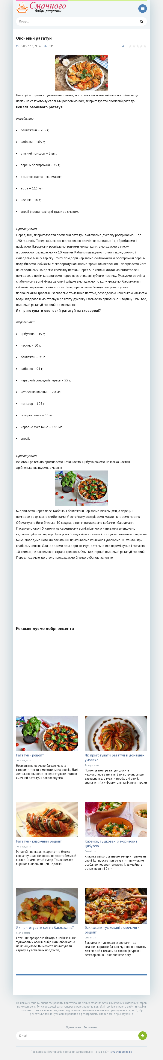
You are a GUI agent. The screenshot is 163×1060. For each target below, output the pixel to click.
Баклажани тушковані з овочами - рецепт (112, 930)
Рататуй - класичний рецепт (39, 841)
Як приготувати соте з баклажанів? (45, 927)
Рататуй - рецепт (30, 755)
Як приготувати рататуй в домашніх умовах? (115, 757)
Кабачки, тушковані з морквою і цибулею (111, 843)
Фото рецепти (23, 760)
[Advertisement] (81, 590)
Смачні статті (91, 851)
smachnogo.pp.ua (121, 1052)
